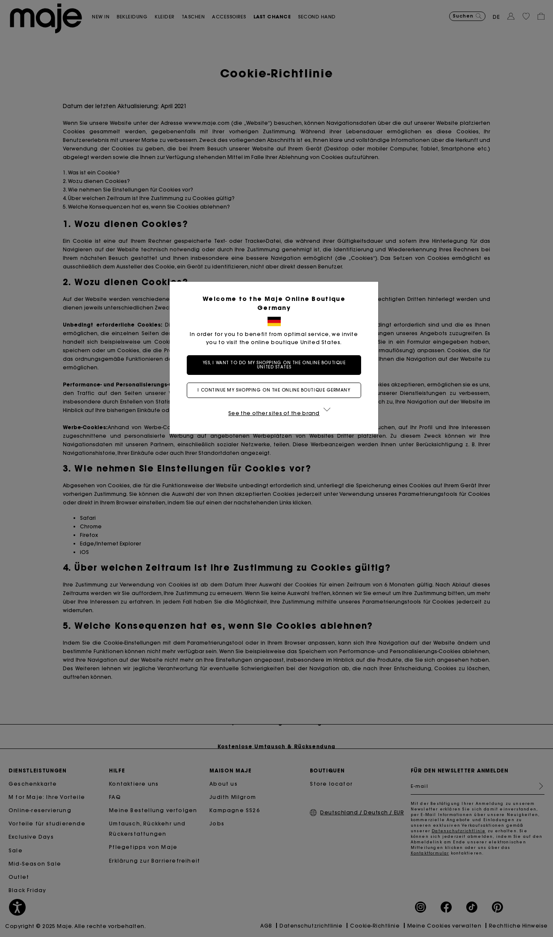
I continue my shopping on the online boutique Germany (276, 390)
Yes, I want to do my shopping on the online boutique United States (276, 365)
